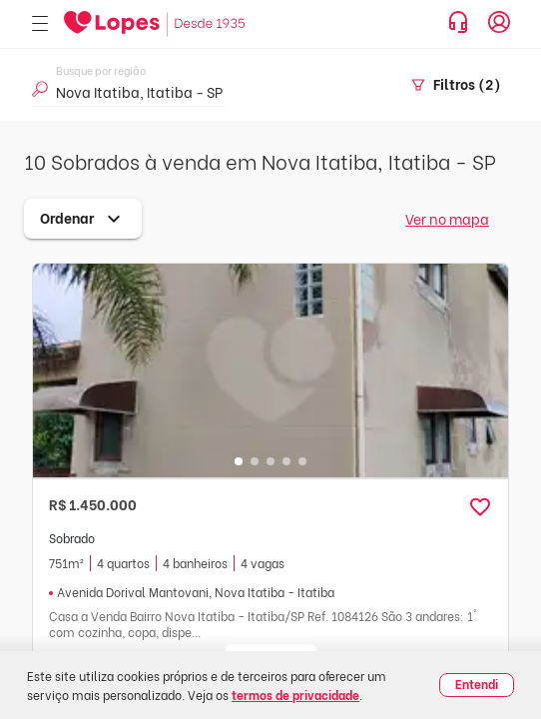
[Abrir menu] (40, 24)
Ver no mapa (447, 218)
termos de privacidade (295, 694)
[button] (480, 507)
